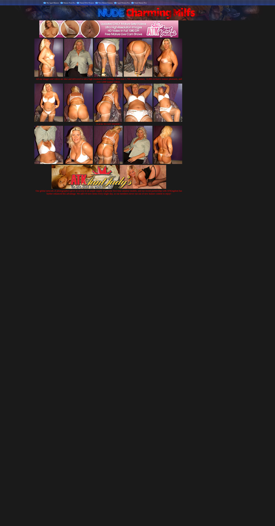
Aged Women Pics (123, 3)
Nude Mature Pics (140, 3)
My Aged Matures (53, 3)
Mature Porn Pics (70, 3)
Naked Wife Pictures (87, 3)
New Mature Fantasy (106, 3)
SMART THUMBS (144, 446)
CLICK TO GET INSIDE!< (109, 124)
